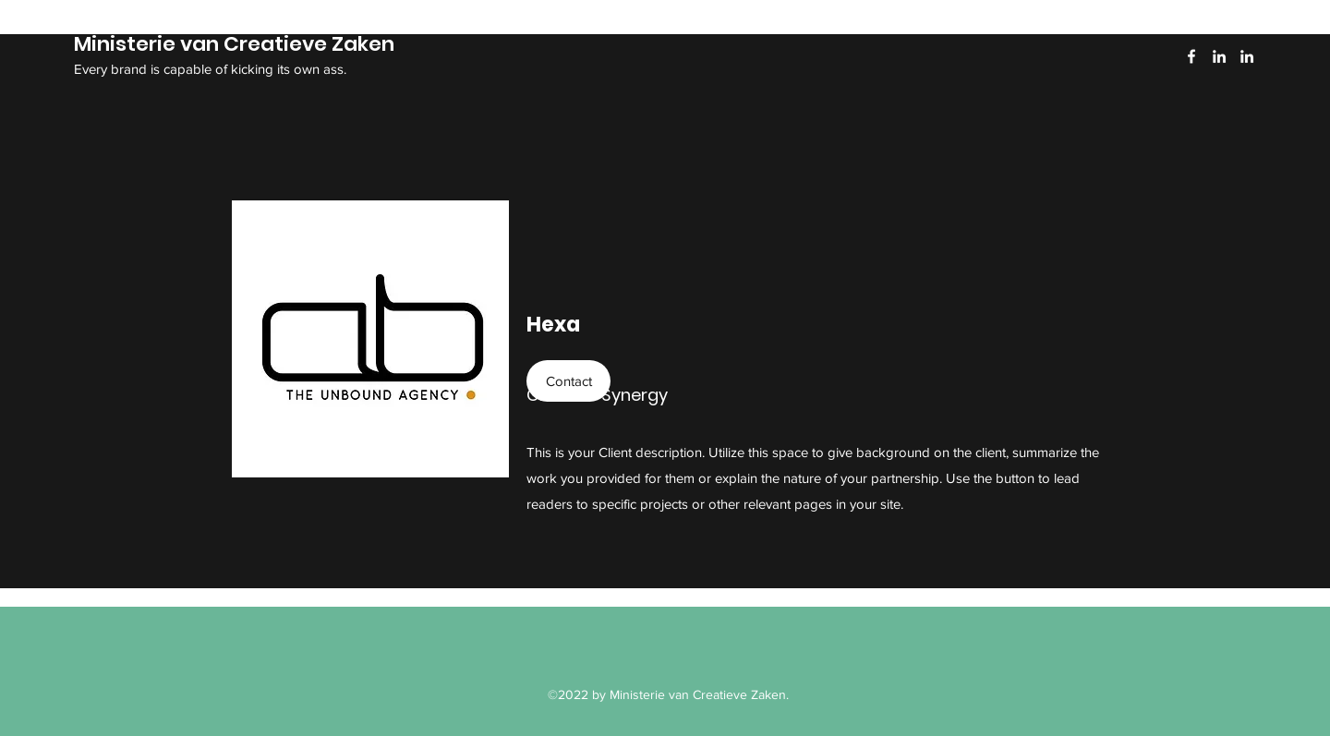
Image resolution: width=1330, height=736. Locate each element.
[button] (568, 381)
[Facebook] (1191, 56)
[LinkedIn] (1219, 56)
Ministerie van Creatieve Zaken (234, 44)
